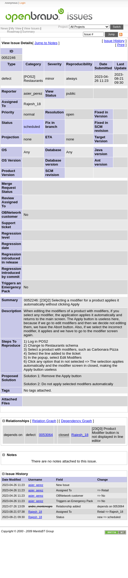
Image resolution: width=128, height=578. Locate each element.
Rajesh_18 (80, 435)
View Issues (32, 28)
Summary (28, 31)
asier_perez (35, 485)
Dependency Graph (76, 421)
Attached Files (9, 401)
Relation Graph (44, 421)
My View (15, 28)
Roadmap (13, 31)
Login (22, 3)
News (4, 28)
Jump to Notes (46, 43)
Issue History (114, 41)
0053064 (46, 435)
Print (121, 45)
